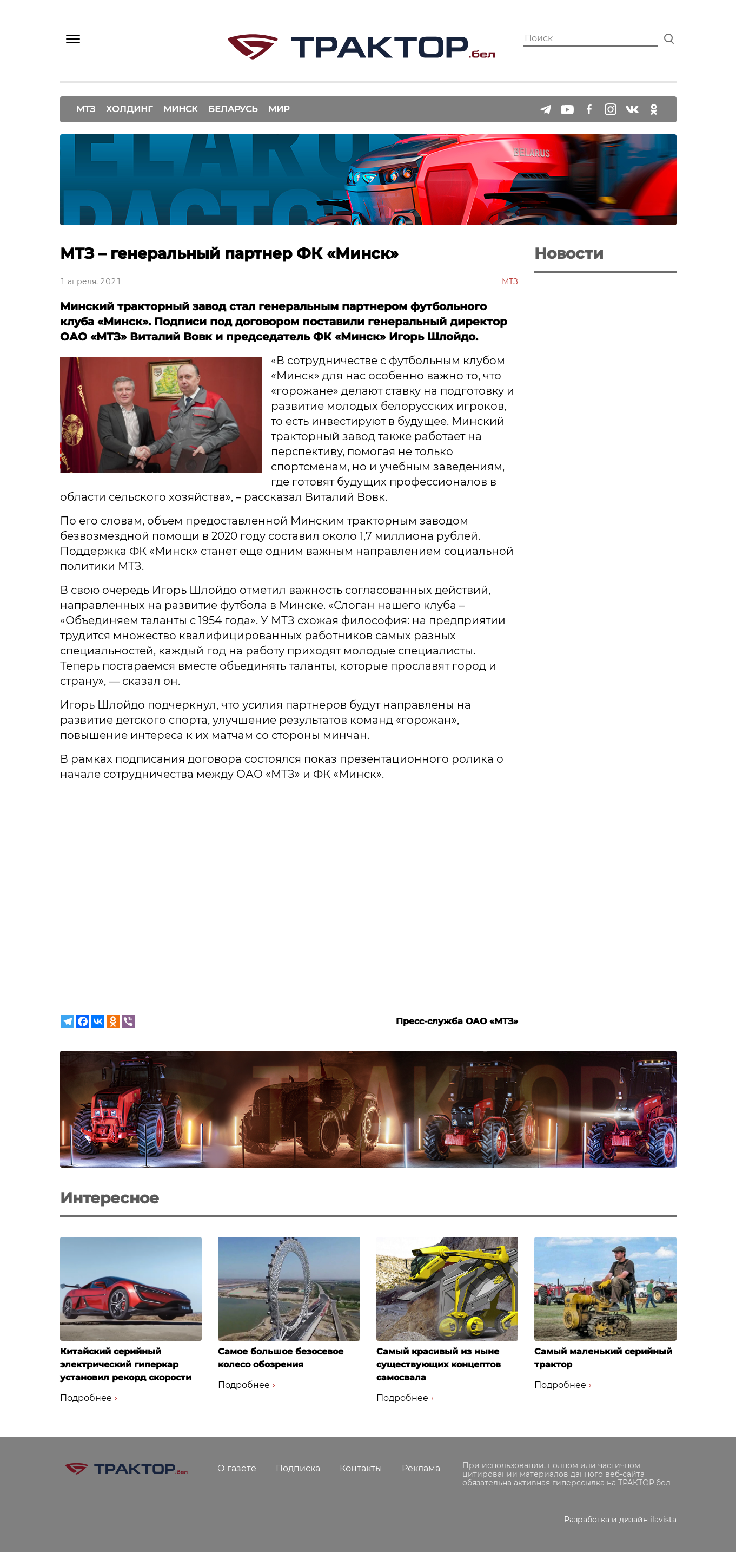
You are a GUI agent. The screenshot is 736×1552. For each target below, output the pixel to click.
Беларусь (232, 109)
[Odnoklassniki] (113, 1021)
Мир (278, 109)
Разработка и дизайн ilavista (620, 1519)
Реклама (421, 1468)
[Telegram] (67, 1021)
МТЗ (85, 109)
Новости (569, 253)
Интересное (109, 1198)
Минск (180, 109)
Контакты (361, 1468)
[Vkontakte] (97, 1021)
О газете (236, 1468)
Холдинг (129, 109)
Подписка (298, 1468)
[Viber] (128, 1021)
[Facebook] (82, 1021)
